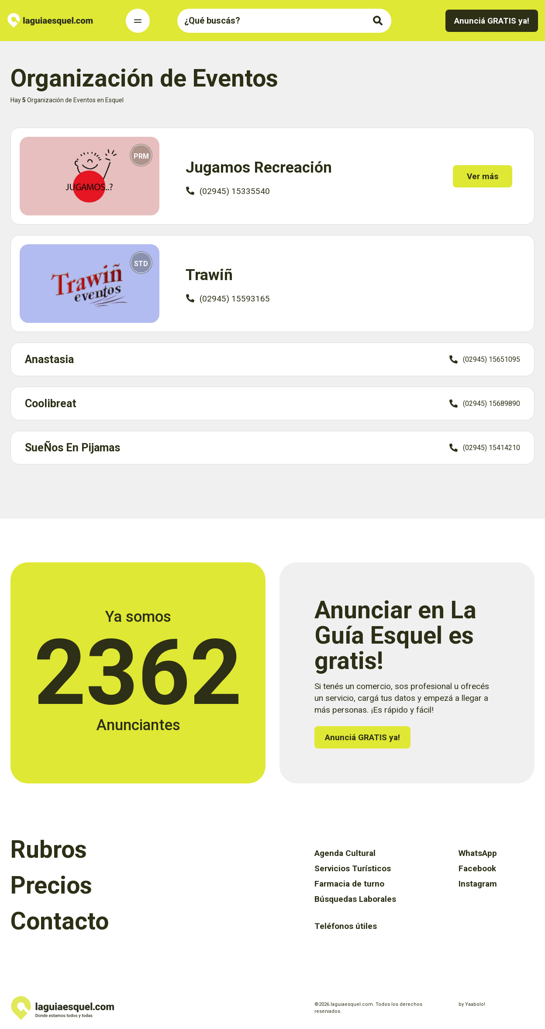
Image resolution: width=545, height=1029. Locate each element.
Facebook (477, 868)
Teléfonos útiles (345, 926)
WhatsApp (478, 853)
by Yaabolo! (472, 1004)
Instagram (478, 884)
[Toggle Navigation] (138, 21)
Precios (51, 885)
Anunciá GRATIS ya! (491, 21)
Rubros (48, 849)
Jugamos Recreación (259, 168)
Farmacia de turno (349, 884)
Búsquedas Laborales (355, 899)
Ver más (486, 176)
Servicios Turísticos (352, 868)
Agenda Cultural (345, 853)
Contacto (59, 921)
